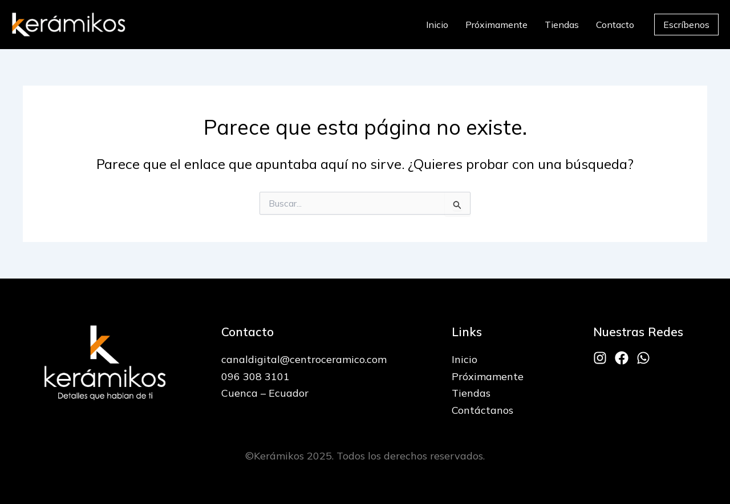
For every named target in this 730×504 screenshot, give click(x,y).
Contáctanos (482, 410)
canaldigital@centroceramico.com (304, 359)
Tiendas (562, 24)
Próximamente (496, 24)
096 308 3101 (255, 376)
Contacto (615, 24)
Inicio (437, 24)
